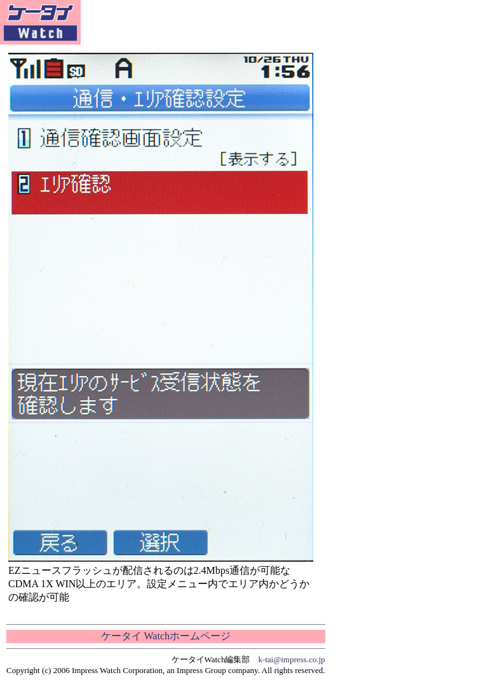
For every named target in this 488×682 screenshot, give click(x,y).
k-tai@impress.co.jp (291, 659)
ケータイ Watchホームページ (166, 635)
